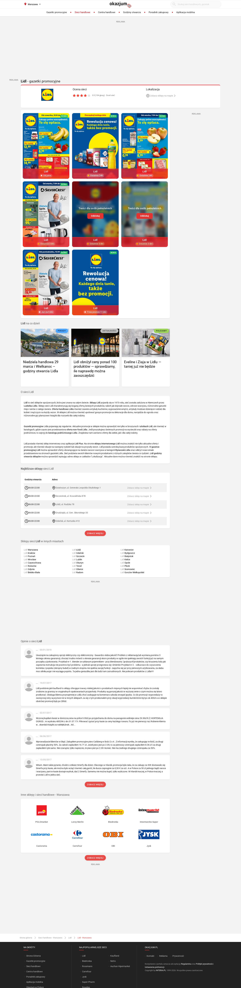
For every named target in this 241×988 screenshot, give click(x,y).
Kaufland (114, 956)
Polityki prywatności (204, 964)
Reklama (163, 956)
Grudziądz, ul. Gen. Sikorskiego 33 (72, 512)
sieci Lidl (37, 468)
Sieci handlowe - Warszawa (50, 938)
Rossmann (87, 966)
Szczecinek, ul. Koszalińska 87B (71, 496)
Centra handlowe (34, 971)
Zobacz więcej (95, 533)
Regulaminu (186, 964)
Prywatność (178, 956)
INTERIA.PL (161, 970)
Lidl (69, 938)
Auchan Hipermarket (120, 966)
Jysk (84, 977)
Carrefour (86, 971)
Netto (113, 961)
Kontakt (150, 956)
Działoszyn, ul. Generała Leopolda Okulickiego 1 (78, 487)
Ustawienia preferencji (154, 967)
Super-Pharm (88, 982)
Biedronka (87, 961)
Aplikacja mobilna (34, 982)
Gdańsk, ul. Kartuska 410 (68, 521)
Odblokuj (95, 215)
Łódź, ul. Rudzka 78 (65, 504)
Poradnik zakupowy (35, 977)
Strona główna (26, 938)
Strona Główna (33, 956)
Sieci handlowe (33, 966)
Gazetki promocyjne (35, 961)
